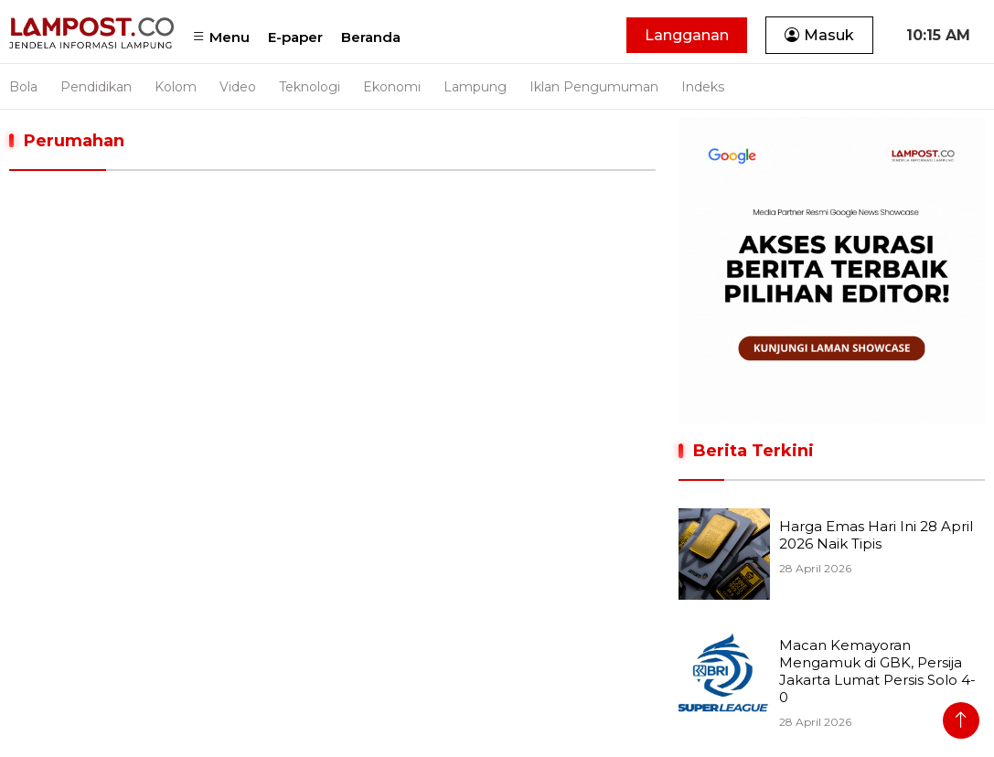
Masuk (819, 35)
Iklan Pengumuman (593, 87)
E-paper (295, 37)
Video (237, 87)
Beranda (371, 37)
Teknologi (309, 87)
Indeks (702, 87)
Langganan (687, 35)
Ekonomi (392, 87)
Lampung (475, 87)
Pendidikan (96, 87)
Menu (221, 37)
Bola (23, 87)
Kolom (176, 87)
